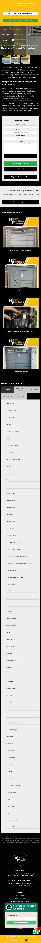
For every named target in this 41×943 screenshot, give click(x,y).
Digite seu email (20, 129)
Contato (4, 40)
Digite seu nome (20, 124)
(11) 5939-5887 (20, 895)
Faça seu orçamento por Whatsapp (20, 20)
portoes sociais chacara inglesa (33, 45)
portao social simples (22, 45)
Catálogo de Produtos (11, 35)
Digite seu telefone (20, 135)
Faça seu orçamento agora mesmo (20, 13)
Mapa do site (20, 928)
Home (3, 29)
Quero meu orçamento (20, 202)
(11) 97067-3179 (20, 898)
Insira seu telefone (13, 915)
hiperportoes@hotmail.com (20, 901)
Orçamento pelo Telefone (20, 169)
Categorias (13, 45)
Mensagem (20, 141)
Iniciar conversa (21, 923)
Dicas (28, 35)
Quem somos (15, 29)
